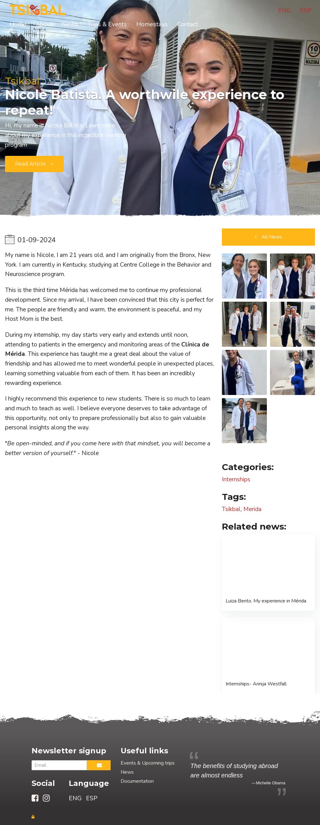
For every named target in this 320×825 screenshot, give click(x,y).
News (70, 24)
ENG (284, 11)
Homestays (152, 24)
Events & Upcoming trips (148, 763)
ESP (306, 11)
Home (17, 24)
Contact (187, 24)
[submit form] (34, 164)
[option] (237, 774)
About (44, 24)
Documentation (137, 781)
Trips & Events (107, 24)
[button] (268, 237)
